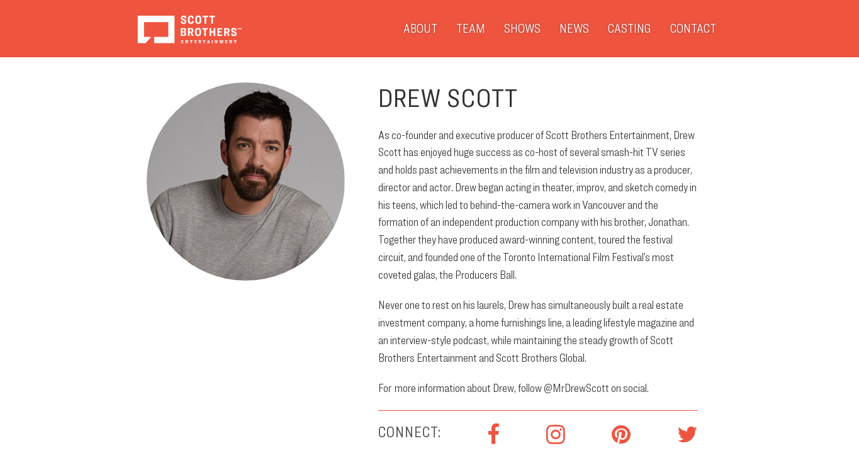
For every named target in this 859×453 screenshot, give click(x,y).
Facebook (493, 434)
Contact (693, 28)
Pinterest (621, 434)
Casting (629, 28)
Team (470, 28)
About (420, 28)
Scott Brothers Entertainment (189, 28)
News (574, 28)
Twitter (687, 434)
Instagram (555, 434)
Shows (522, 28)
